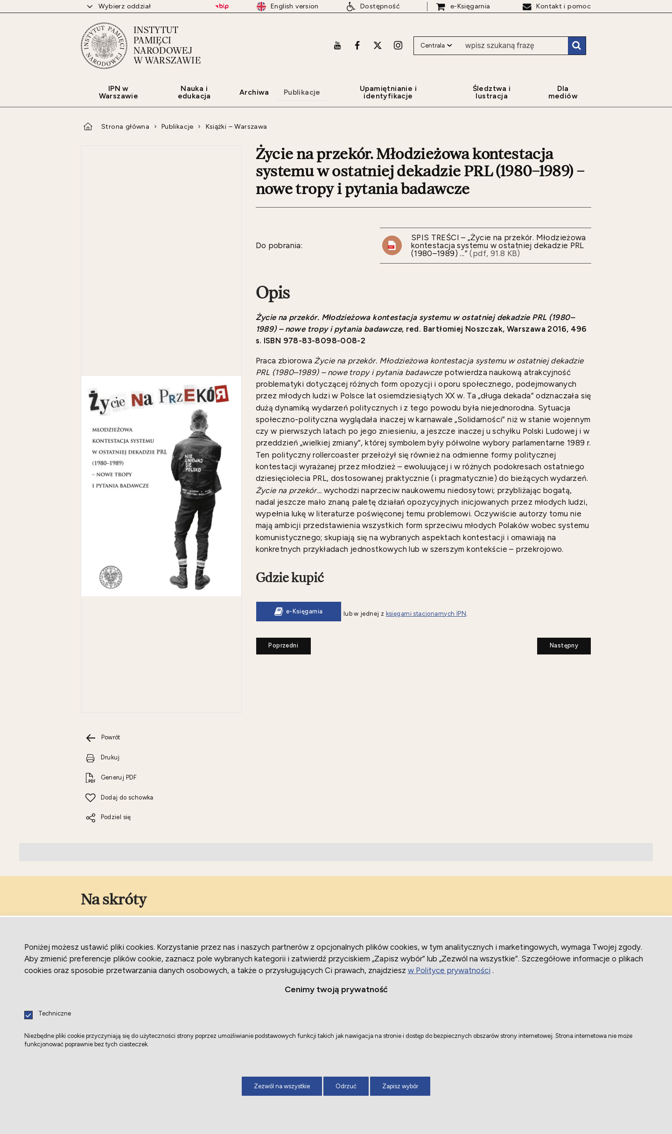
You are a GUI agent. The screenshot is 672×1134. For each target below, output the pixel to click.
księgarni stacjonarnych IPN (426, 613)
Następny (557, 643)
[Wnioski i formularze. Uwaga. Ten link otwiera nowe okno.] (292, 791)
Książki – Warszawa (236, 126)
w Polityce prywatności (449, 970)
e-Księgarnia (304, 611)
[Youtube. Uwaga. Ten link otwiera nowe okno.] (337, 45)
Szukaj (577, 46)
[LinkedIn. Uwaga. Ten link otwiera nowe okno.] (203, 853)
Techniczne (54, 1014)
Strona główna (125, 126)
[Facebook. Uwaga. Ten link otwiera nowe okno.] (357, 45)
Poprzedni (277, 643)
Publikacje (177, 126)
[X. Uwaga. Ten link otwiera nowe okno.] (377, 45)
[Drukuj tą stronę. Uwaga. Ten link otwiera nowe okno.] (159, 504)
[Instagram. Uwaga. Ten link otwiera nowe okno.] (398, 45)
